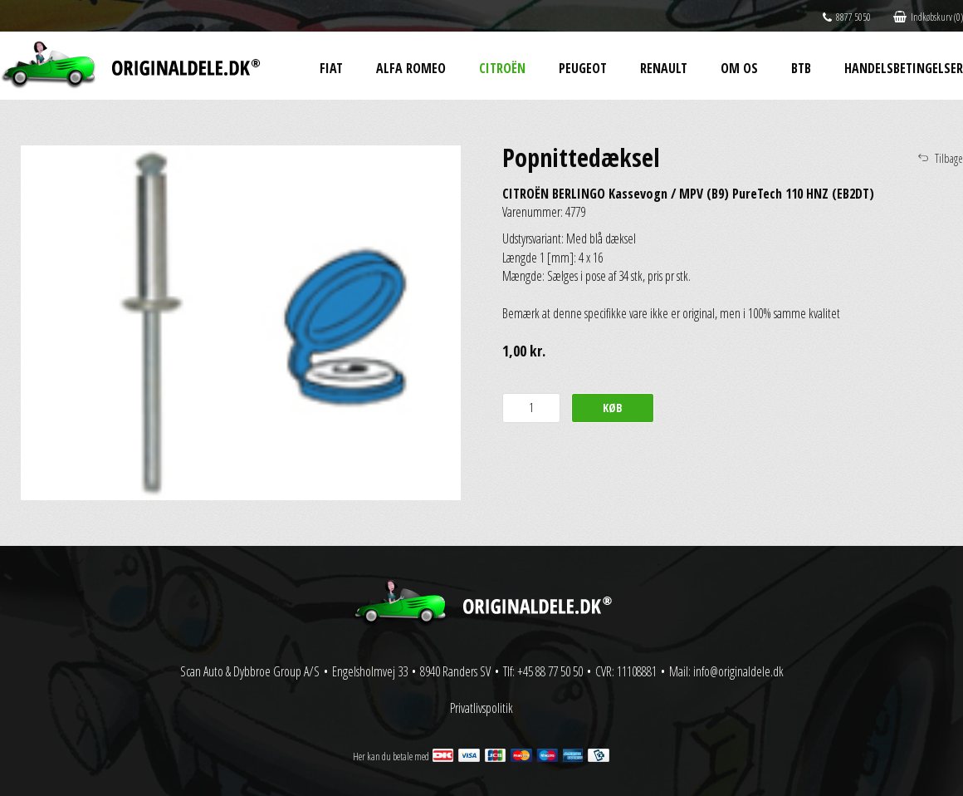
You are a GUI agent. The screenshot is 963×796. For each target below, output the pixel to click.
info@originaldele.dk (738, 671)
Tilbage (949, 158)
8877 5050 (847, 17)
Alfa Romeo (411, 68)
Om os (739, 68)
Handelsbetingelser (903, 68)
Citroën (502, 68)
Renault (663, 68)
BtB (801, 68)
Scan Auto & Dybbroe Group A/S (250, 671)
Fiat (331, 68)
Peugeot (583, 68)
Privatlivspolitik (481, 708)
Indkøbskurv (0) (928, 17)
